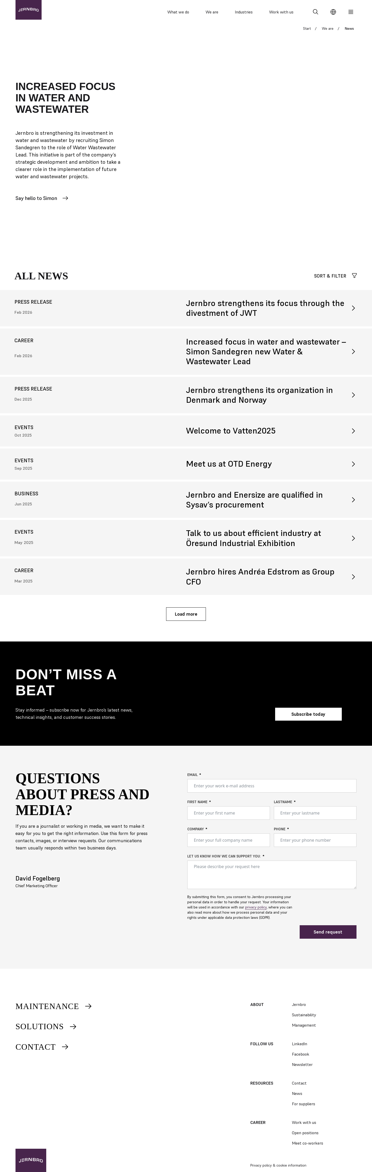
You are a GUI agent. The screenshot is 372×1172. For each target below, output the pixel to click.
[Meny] (351, 12)
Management (304, 1025)
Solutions (46, 1026)
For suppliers (303, 1103)
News (297, 1093)
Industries (244, 11)
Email (192, 778)
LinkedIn (299, 1043)
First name (197, 805)
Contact (42, 1046)
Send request (328, 935)
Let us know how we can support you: (224, 859)
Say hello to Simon (42, 201)
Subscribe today (308, 718)
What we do (178, 11)
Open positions (305, 1132)
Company (195, 832)
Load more (186, 618)
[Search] (315, 12)
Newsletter (302, 1064)
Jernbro (299, 1004)
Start (307, 32)
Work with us (281, 11)
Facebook (300, 1054)
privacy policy (256, 910)
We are (212, 11)
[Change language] (333, 12)
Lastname (283, 805)
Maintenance (54, 1006)
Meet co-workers (307, 1143)
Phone (279, 832)
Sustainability (304, 1014)
